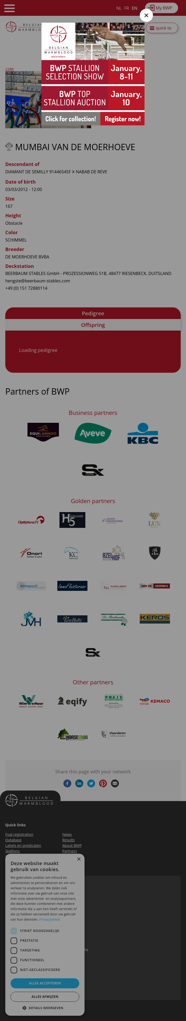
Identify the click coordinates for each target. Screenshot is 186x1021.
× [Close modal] (146, 15)
